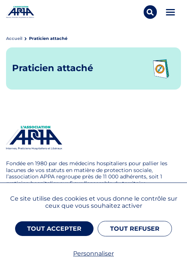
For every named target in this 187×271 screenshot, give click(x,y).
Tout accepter (54, 228)
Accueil (14, 38)
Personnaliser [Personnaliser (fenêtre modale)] (93, 253)
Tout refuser (134, 228)
